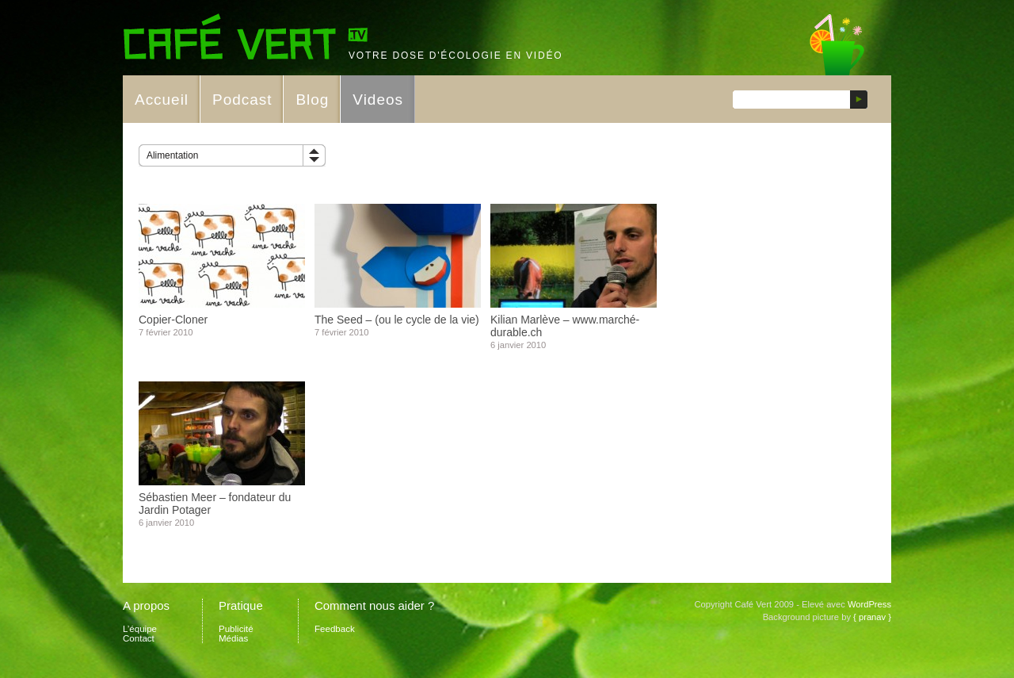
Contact (138, 638)
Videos (378, 99)
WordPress (869, 604)
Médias (233, 638)
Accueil (162, 99)
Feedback (334, 629)
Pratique (241, 605)
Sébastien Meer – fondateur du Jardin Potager (215, 503)
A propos (146, 605)
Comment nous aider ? (374, 605)
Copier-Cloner (173, 319)
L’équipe (140, 629)
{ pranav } (872, 617)
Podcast (242, 99)
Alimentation (172, 155)
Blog (312, 99)
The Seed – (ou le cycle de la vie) (396, 319)
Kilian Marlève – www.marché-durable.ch (564, 326)
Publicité (236, 629)
